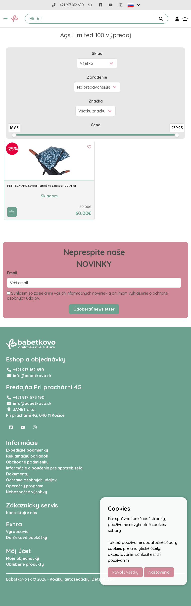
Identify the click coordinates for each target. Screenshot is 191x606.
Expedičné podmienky (27, 450)
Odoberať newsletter (94, 309)
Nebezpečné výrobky (26, 491)
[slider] (14, 135)
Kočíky (56, 579)
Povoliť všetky (125, 572)
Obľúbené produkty (25, 564)
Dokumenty (17, 473)
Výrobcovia (17, 531)
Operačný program (24, 485)
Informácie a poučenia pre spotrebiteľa (44, 467)
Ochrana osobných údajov (31, 479)
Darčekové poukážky (26, 537)
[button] (5, 18)
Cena (95, 124)
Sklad (97, 53)
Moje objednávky (22, 558)
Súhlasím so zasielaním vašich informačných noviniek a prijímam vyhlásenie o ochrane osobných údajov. (87, 296)
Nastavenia (159, 572)
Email (12, 272)
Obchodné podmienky (27, 462)
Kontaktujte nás (21, 512)
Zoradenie (97, 77)
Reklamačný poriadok (27, 456)
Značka (96, 101)
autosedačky (77, 579)
